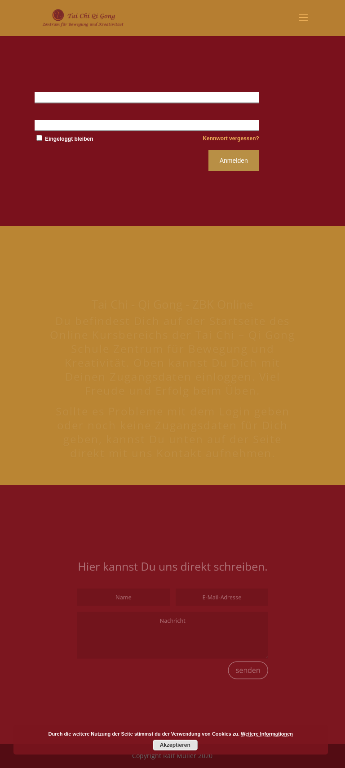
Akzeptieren (175, 745)
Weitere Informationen (267, 734)
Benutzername (56, 97)
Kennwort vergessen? (231, 138)
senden (238, 663)
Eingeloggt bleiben (64, 139)
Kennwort (49, 125)
